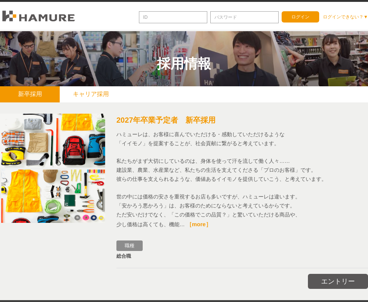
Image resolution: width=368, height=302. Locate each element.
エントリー (338, 280)
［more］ (198, 223)
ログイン (300, 17)
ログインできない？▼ (345, 17)
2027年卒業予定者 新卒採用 (166, 119)
